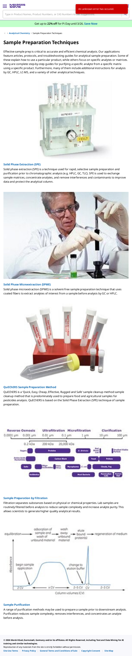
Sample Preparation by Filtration (25, 498)
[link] (10, 650)
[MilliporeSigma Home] (17, 6)
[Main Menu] (5, 5)
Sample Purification (16, 605)
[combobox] (66, 14)
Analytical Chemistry (19, 33)
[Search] (125, 14)
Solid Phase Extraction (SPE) (22, 164)
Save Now (90, 23)
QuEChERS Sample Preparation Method (29, 387)
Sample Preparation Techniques (47, 33)
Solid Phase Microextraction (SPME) (27, 284)
